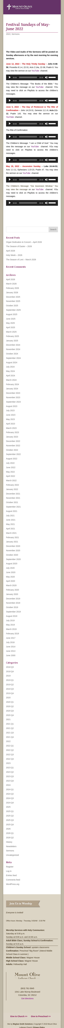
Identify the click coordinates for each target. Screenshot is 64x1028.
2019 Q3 (10, 689)
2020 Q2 (10, 706)
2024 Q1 (10, 789)
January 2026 (12, 292)
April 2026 (10, 251)
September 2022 (13, 454)
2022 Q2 (10, 750)
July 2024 (10, 367)
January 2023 (12, 437)
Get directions (27, 998)
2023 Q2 (10, 772)
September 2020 (13, 559)
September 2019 (13, 612)
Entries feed (11, 875)
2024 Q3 (10, 798)
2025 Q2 (10, 816)
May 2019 (10, 625)
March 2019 (11, 629)
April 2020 (10, 581)
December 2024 (13, 345)
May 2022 (10, 472)
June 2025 (10, 319)
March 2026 (11, 284)
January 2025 (12, 340)
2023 (8, 763)
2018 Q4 (10, 671)
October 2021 (12, 502)
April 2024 (10, 375)
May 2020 (10, 577)
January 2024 (12, 388)
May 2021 (10, 524)
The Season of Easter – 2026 (19, 246)
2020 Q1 (10, 702)
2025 (8, 807)
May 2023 (10, 419)
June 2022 (10, 467)
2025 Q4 (10, 824)
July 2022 (10, 463)
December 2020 (13, 546)
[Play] (9, 77)
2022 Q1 (10, 746)
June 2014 (10, 646)
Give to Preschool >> (41, 1016)
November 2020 (13, 550)
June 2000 (10, 655)
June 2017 (10, 638)
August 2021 (11, 511)
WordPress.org (12, 884)
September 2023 (13, 402)
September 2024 (13, 358)
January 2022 (12, 489)
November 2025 (13, 301)
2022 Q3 (10, 754)
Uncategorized (12, 855)
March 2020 (11, 585)
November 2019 (13, 603)
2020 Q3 (10, 711)
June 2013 (10, 651)
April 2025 (10, 327)
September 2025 (13, 310)
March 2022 (11, 480)
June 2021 (10, 520)
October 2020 (12, 555)
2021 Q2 (10, 728)
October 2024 (12, 354)
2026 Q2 (10, 837)
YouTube (35, 71)
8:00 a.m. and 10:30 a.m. (27, 937)
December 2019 (13, 598)
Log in (8, 871)
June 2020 (10, 572)
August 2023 (11, 406)
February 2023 (12, 432)
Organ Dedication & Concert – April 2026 (24, 242)
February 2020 (12, 590)
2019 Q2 (10, 684)
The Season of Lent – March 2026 (21, 259)
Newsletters (11, 846)
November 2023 (13, 397)
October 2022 (12, 450)
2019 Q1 (10, 680)
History (9, 842)
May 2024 (10, 371)
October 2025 (12, 305)
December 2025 (13, 297)
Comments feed (13, 880)
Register (9, 867)
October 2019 (12, 607)
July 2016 (10, 642)
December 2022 (13, 441)
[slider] (28, 77)
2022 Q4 (10, 759)
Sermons (15, 34)
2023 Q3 (10, 776)
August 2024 (11, 362)
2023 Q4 (10, 781)
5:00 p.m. (21, 933)
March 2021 (11, 533)
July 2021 (10, 515)
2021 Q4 (10, 737)
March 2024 (11, 380)
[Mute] (46, 77)
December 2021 (13, 494)
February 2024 (12, 384)
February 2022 (12, 485)
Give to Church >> (18, 1016)
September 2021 (13, 507)
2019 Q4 (10, 693)
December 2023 (13, 393)
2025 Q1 (10, 811)
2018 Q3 (10, 667)
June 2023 (10, 415)
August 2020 (11, 563)
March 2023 (11, 428)
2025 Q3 (10, 820)
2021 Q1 (10, 724)
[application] (32, 77)
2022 (8, 34)
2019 (8, 676)
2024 (8, 785)
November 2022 (13, 445)
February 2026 (12, 288)
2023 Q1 (10, 767)
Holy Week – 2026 (14, 255)
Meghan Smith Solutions (23, 1024)
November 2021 (13, 498)
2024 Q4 (10, 803)
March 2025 (11, 332)
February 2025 (12, 336)
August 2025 (11, 314)
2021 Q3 (10, 733)
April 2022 (10, 476)
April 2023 (10, 424)
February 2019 (12, 633)
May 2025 (10, 323)
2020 (8, 697)
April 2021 (10, 528)
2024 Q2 (10, 794)
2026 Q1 (10, 833)
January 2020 (12, 594)
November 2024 (13, 349)
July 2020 (10, 568)
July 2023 (10, 410)
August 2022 (11, 458)
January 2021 (12, 542)
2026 (8, 829)
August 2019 (11, 616)
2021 (8, 719)
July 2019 (10, 620)
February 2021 (12, 537)
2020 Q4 (10, 715)
